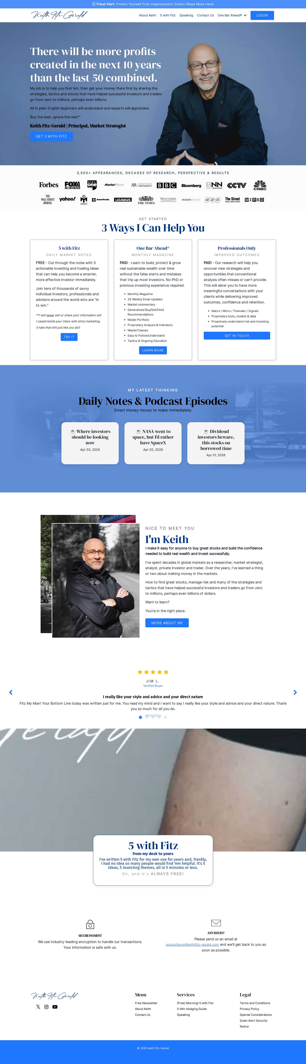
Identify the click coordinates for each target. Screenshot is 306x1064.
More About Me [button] (167, 623)
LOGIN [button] (262, 15)
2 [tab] (147, 724)
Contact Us (205, 16)
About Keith (147, 16)
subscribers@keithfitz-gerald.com (193, 952)
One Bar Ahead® (232, 16)
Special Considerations (256, 1022)
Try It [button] (69, 337)
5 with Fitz (168, 16)
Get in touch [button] (237, 336)
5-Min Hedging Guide (192, 1017)
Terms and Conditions (255, 1011)
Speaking (186, 16)
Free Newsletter (146, 1011)
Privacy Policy (249, 1017)
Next (295, 696)
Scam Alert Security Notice (253, 1031)
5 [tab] (165, 724)
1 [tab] (140, 724)
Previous (11, 696)
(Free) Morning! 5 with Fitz (195, 1011)
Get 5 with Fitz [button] (51, 136)
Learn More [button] (153, 351)
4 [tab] (159, 724)
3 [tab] (153, 724)
